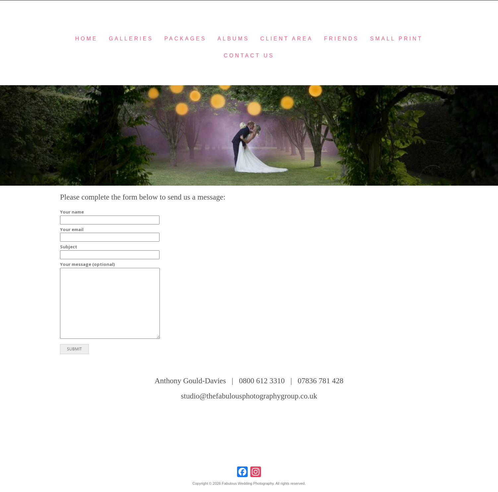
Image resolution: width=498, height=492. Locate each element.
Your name (109, 216)
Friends (341, 38)
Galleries (131, 38)
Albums (233, 38)
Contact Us (249, 55)
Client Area (286, 38)
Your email (109, 233)
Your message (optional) (110, 300)
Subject (109, 251)
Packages (185, 38)
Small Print (396, 38)
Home (86, 38)
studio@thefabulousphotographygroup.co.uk (249, 396)
